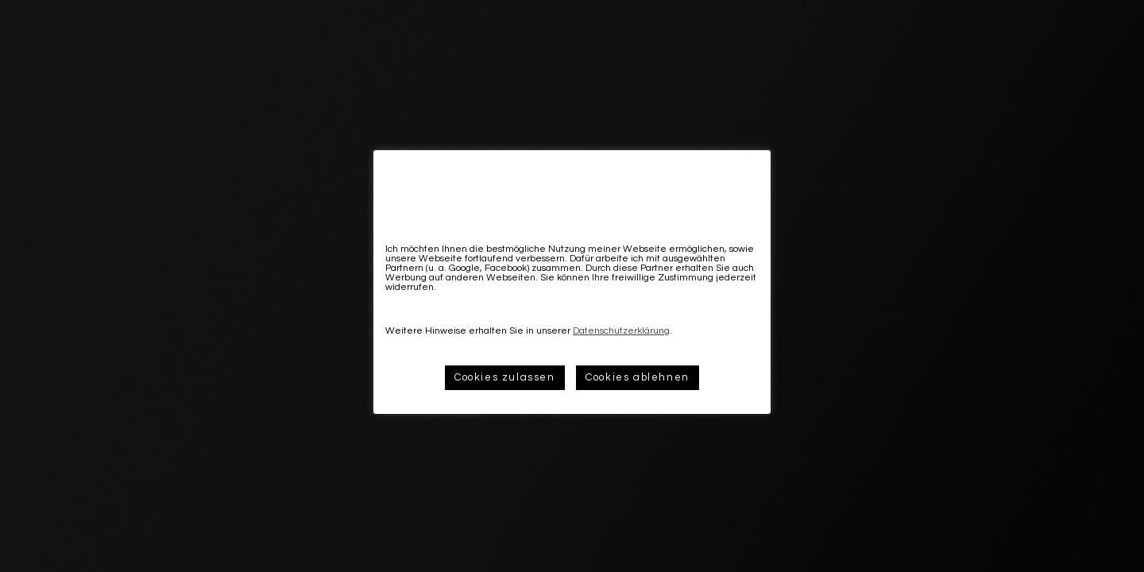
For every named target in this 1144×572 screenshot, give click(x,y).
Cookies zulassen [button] (504, 377)
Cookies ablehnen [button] (638, 377)
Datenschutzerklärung (621, 331)
